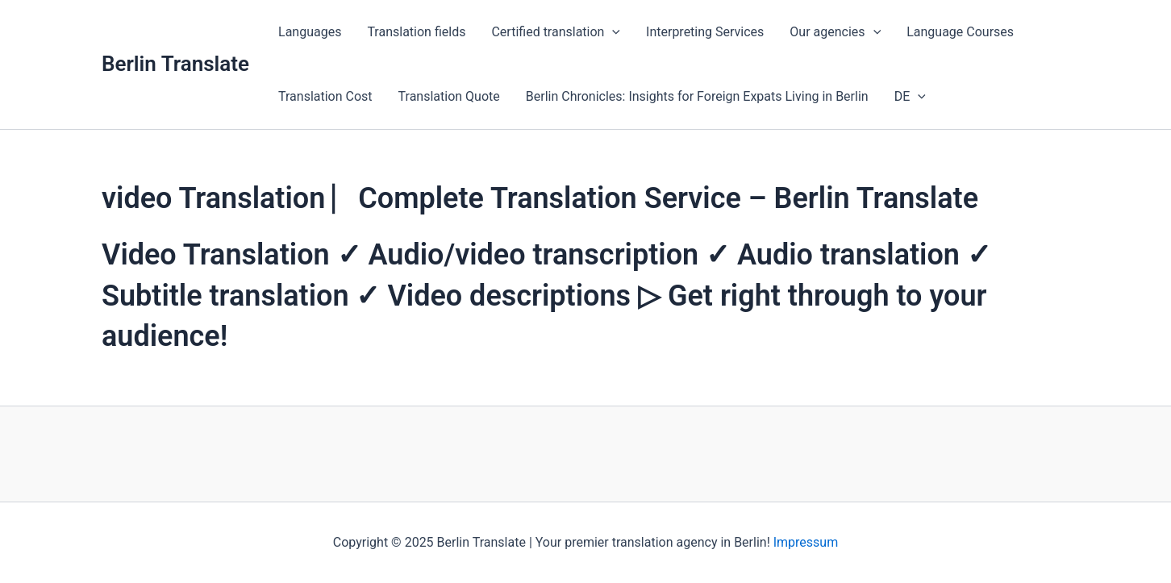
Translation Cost (325, 96)
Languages (309, 32)
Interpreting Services (705, 32)
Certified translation (555, 32)
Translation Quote (449, 96)
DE (910, 97)
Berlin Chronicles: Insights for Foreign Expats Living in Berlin (697, 96)
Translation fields (416, 32)
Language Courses (960, 32)
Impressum (806, 542)
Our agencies (835, 32)
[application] (612, 32)
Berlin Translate (175, 64)
